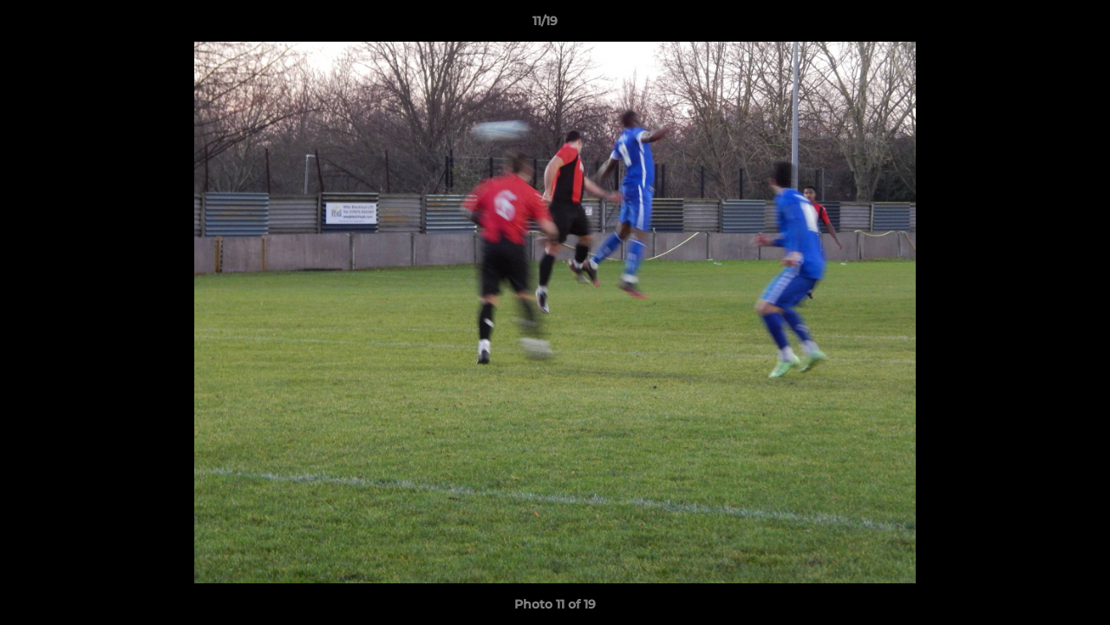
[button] (1037, 25)
